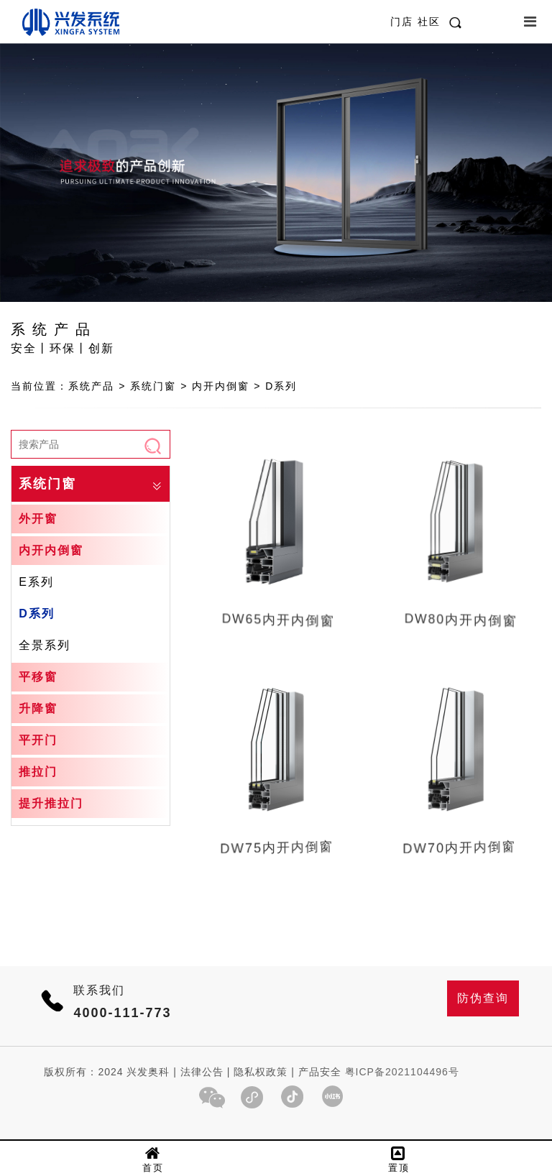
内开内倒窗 (51, 550)
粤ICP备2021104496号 (402, 1072)
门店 (404, 21)
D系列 (37, 613)
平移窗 (38, 677)
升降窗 (38, 708)
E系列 (36, 582)
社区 (429, 21)
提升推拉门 (51, 803)
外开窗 (38, 519)
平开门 (38, 740)
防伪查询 (483, 998)
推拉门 (38, 772)
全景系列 (44, 645)
